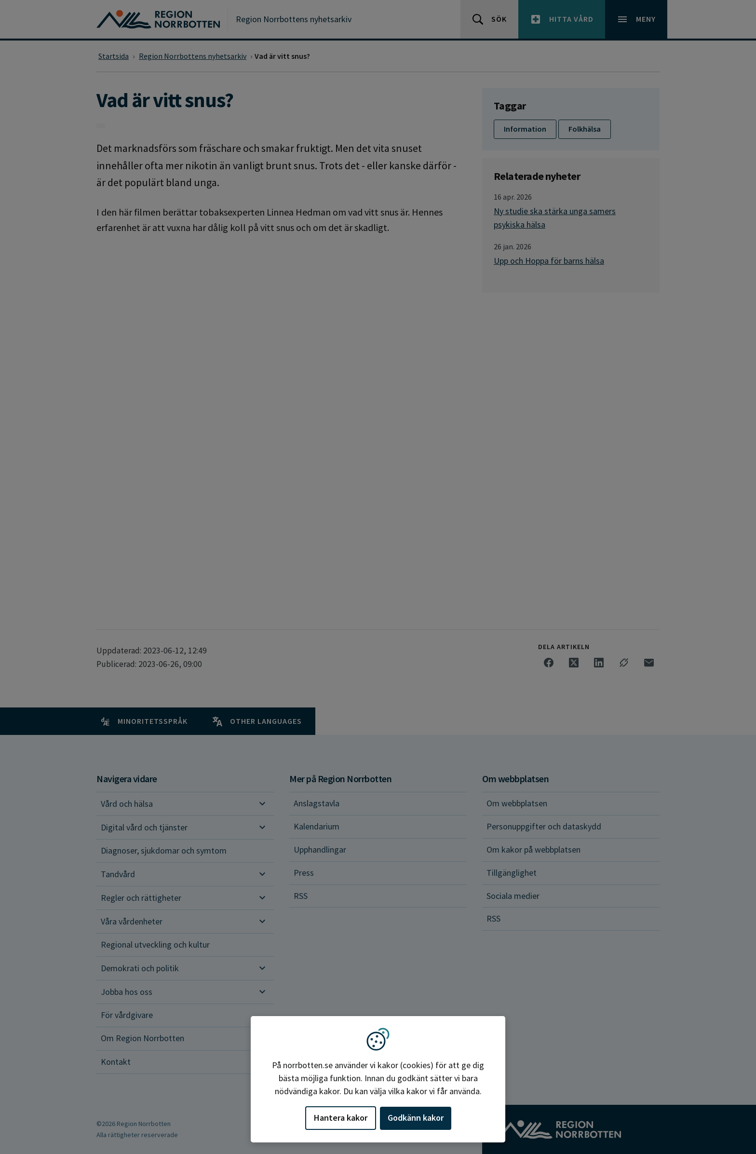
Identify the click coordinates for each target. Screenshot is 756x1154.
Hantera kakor (340, 1117)
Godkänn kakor (416, 1117)
